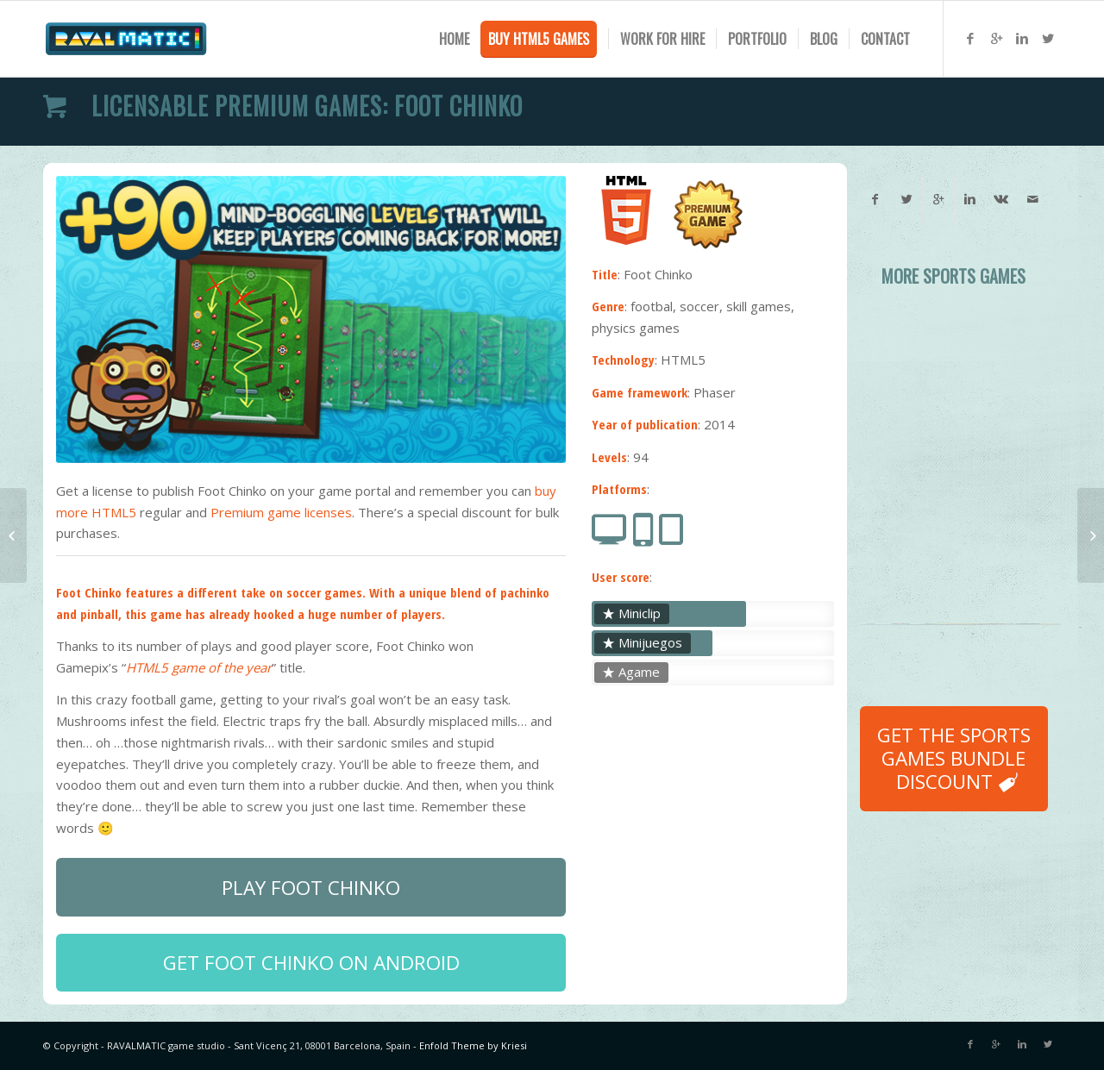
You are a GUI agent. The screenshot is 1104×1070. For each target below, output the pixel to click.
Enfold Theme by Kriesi (473, 1045)
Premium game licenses (281, 512)
